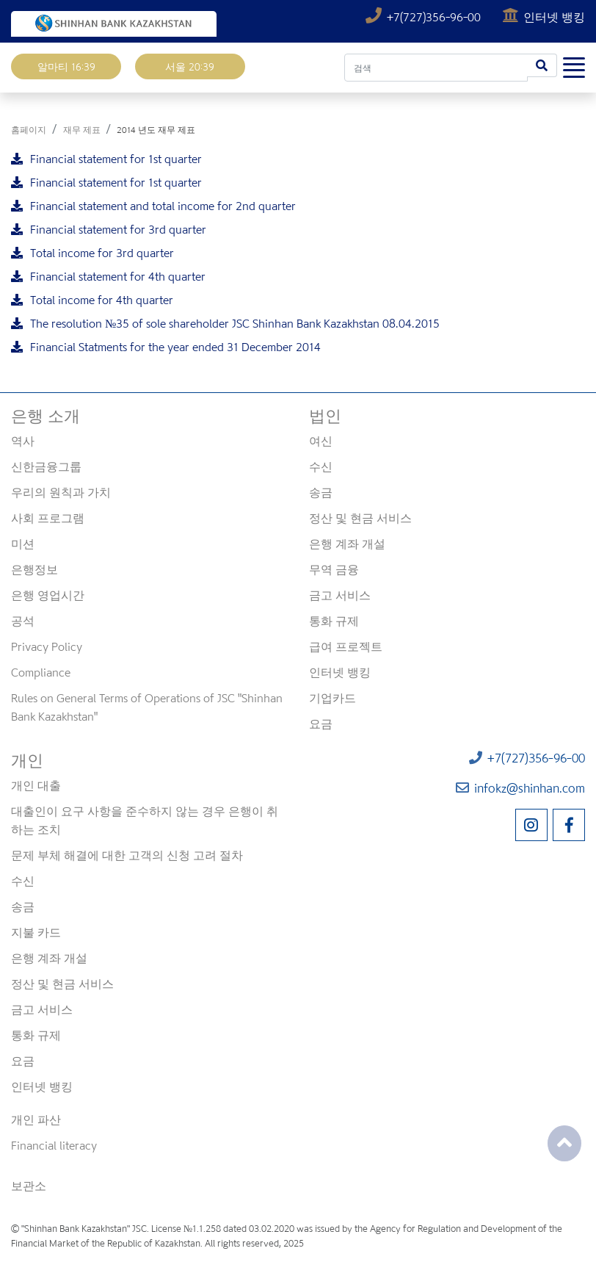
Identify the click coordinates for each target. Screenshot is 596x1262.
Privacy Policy (46, 646)
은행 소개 (45, 416)
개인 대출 (36, 785)
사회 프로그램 (47, 518)
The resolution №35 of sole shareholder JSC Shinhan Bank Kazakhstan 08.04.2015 (225, 323)
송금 (320, 492)
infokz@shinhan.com (520, 787)
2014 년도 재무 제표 (156, 129)
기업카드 (332, 698)
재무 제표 (82, 129)
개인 (27, 760)
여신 (320, 441)
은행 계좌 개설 (347, 544)
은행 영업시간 (47, 595)
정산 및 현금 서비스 (360, 518)
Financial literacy (54, 1145)
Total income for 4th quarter (92, 300)
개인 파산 (36, 1119)
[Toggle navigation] (574, 65)
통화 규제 (334, 621)
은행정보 (34, 569)
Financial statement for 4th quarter (108, 276)
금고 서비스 (340, 595)
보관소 (28, 1186)
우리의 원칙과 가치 (61, 492)
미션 (22, 544)
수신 (320, 466)
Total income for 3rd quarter (92, 253)
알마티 (66, 66)
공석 (22, 621)
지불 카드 (36, 932)
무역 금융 (334, 569)
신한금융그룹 (46, 466)
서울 (189, 66)
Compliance (40, 672)
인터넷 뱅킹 (543, 17)
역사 (22, 441)
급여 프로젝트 (345, 646)
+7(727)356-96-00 (425, 17)
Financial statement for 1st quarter (106, 159)
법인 (325, 416)
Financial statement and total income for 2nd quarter (153, 206)
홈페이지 (28, 129)
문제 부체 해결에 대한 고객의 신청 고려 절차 (127, 855)
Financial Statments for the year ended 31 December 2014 (166, 347)
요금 (320, 723)
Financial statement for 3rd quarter (108, 229)
